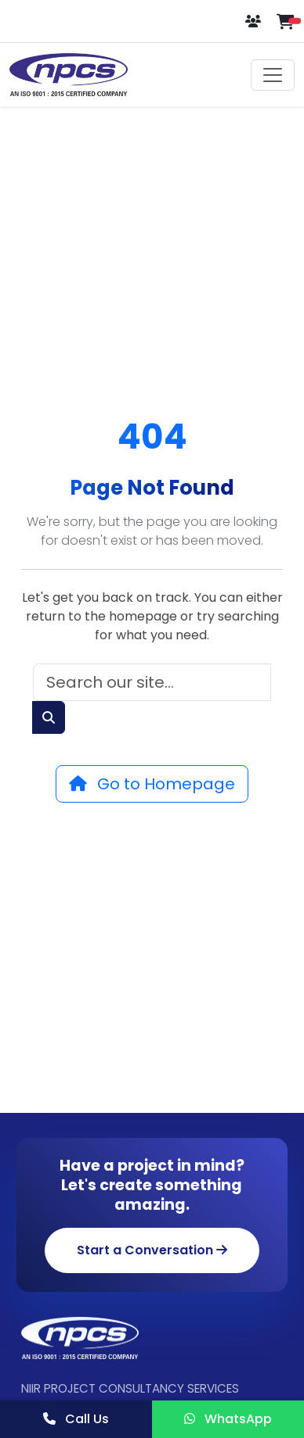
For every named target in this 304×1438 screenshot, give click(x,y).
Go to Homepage (152, 784)
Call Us (76, 1419)
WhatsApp (228, 1419)
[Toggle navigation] (273, 75)
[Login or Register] (254, 21)
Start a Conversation (152, 1250)
